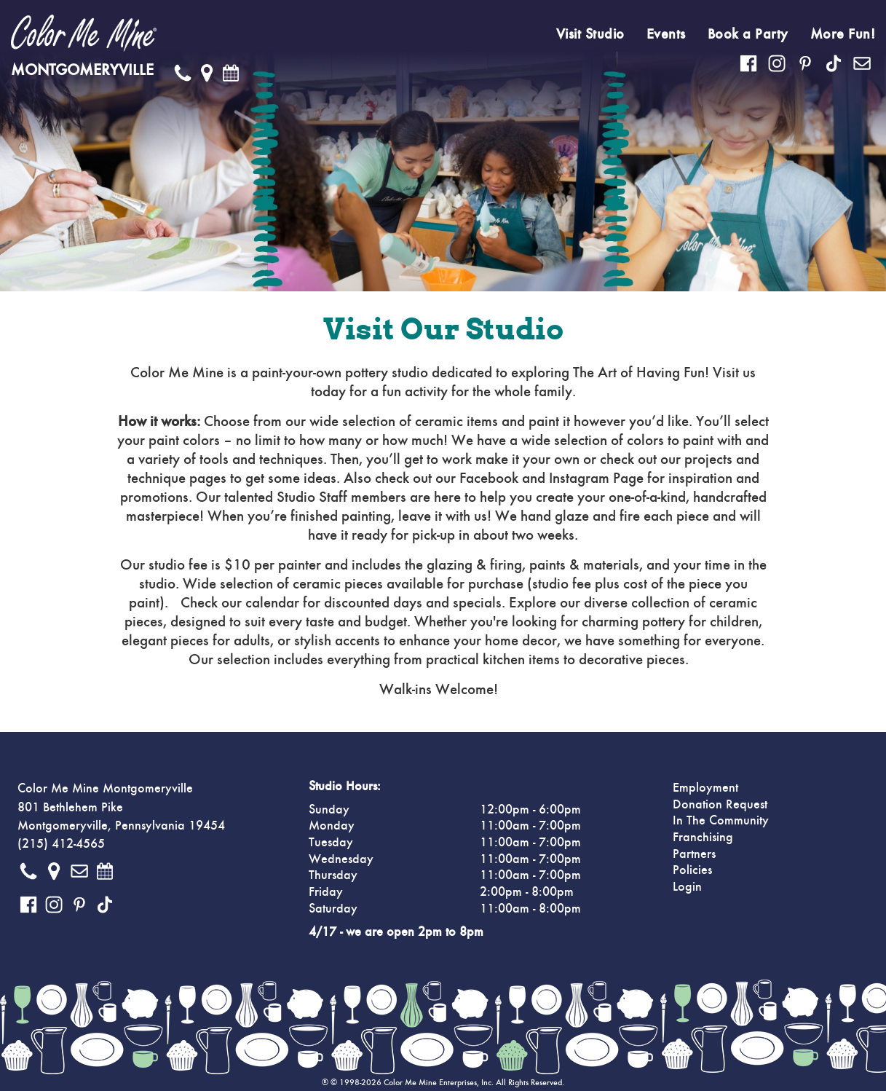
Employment (705, 788)
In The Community (721, 820)
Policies (692, 870)
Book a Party (748, 34)
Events (666, 34)
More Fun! (843, 34)
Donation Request (720, 804)
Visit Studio (590, 34)
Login (687, 887)
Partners (694, 854)
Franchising (703, 837)
